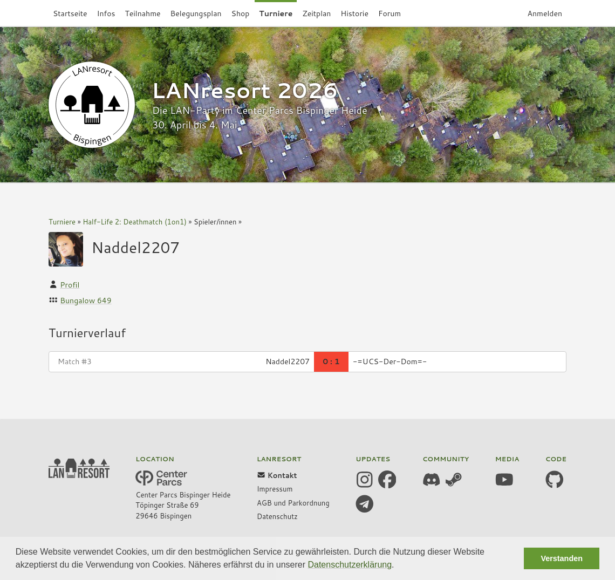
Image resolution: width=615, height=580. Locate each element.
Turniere (62, 222)
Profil (69, 284)
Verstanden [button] (562, 558)
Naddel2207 (135, 247)
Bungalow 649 (85, 300)
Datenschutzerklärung (350, 564)
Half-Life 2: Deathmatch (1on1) (135, 222)
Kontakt (277, 475)
